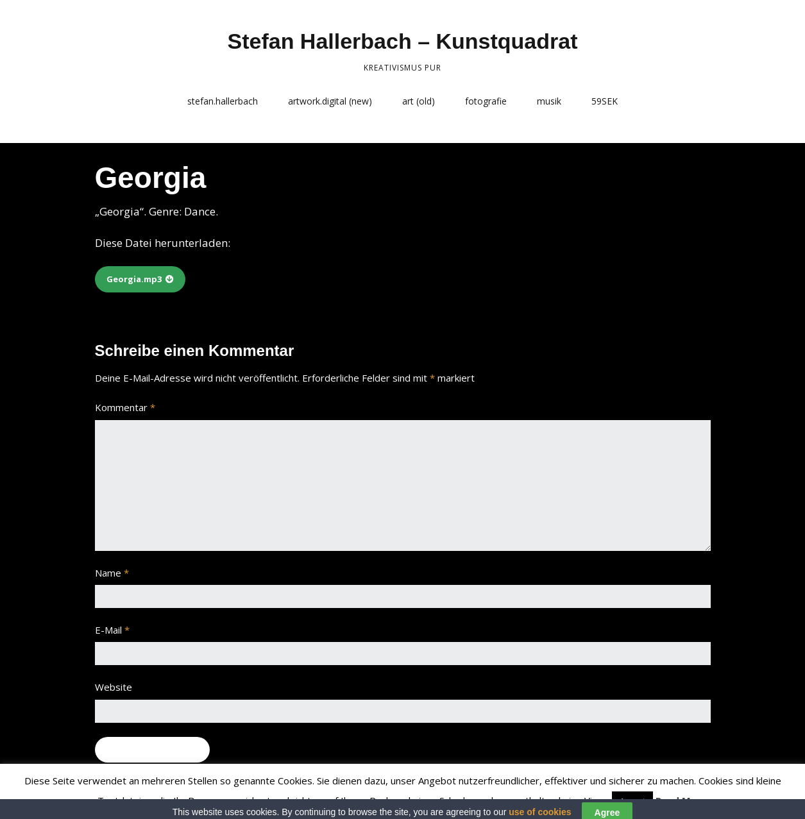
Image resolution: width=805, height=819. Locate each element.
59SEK (604, 101)
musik (549, 101)
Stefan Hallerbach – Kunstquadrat (402, 41)
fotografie (486, 101)
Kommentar (125, 407)
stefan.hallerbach (222, 101)
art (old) (418, 101)
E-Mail (112, 629)
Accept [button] (632, 801)
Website (113, 686)
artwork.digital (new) (330, 101)
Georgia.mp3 (134, 279)
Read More (682, 800)
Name (112, 572)
